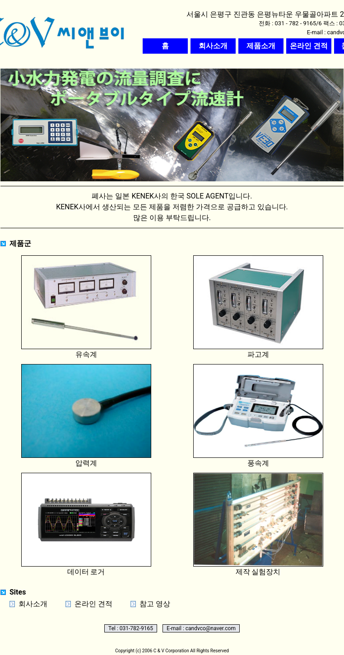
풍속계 (258, 415)
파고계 (258, 307)
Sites (17, 592)
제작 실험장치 (258, 524)
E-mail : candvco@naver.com (201, 628)
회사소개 (33, 604)
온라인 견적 (93, 604)
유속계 (86, 307)
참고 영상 (154, 604)
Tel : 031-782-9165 (130, 628)
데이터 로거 (86, 524)
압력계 (86, 415)
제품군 (20, 243)
